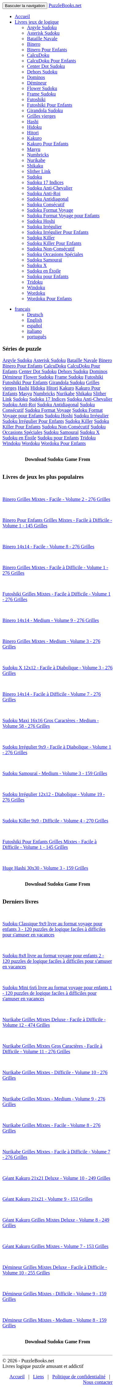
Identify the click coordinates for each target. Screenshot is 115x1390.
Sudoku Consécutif (45, 204)
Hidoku (34, 127)
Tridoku (35, 282)
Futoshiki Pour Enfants (49, 105)
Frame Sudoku (41, 93)
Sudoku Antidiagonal (48, 199)
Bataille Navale (42, 38)
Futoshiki (36, 99)
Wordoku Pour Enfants (49, 298)
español (34, 325)
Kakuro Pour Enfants (47, 143)
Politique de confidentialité (78, 1376)
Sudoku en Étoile (44, 271)
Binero (33, 44)
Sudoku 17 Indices (45, 182)
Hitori (33, 132)
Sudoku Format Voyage (50, 210)
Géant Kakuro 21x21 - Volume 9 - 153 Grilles (47, 1199)
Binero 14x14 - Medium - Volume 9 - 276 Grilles (50, 620)
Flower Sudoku (42, 88)
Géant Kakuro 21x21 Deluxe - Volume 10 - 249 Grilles (56, 1178)
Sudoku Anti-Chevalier (49, 188)
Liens (38, 1376)
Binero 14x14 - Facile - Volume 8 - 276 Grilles (48, 546)
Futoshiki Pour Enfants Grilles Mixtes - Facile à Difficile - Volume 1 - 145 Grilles (49, 844)
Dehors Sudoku (42, 71)
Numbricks (38, 154)
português (36, 336)
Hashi (32, 121)
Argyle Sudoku (42, 27)
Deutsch (35, 314)
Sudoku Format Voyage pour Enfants (63, 215)
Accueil (22, 16)
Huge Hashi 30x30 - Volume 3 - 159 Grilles (45, 868)
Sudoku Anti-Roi (43, 193)
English (34, 320)
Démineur (37, 82)
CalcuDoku (38, 55)
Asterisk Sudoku (43, 33)
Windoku (36, 287)
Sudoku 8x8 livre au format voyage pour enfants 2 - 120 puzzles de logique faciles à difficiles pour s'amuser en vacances (57, 961)
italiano (34, 331)
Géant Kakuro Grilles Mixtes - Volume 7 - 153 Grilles (55, 1246)
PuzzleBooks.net (64, 5)
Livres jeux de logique (37, 22)
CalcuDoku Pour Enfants (51, 60)
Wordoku (36, 293)
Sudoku (34, 176)
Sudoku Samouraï (44, 259)
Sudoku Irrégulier (44, 226)
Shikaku (35, 165)
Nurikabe (36, 160)
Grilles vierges (41, 116)
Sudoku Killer (41, 237)
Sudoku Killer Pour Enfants (54, 243)
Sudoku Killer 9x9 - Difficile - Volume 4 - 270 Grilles (55, 820)
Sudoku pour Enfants (47, 276)
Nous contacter (98, 1382)
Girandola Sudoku (45, 110)
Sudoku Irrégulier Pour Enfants (57, 232)
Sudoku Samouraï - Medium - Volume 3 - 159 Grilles (54, 773)
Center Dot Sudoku (46, 66)
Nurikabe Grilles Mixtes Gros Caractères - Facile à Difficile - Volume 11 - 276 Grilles (52, 1048)
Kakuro (34, 138)
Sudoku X (37, 265)
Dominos (36, 77)
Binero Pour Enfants (47, 49)
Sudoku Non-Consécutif (51, 248)
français (22, 309)
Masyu (33, 149)
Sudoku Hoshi (41, 221)
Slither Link (39, 171)
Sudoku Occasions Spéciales (55, 254)
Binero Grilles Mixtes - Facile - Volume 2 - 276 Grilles (56, 499)
